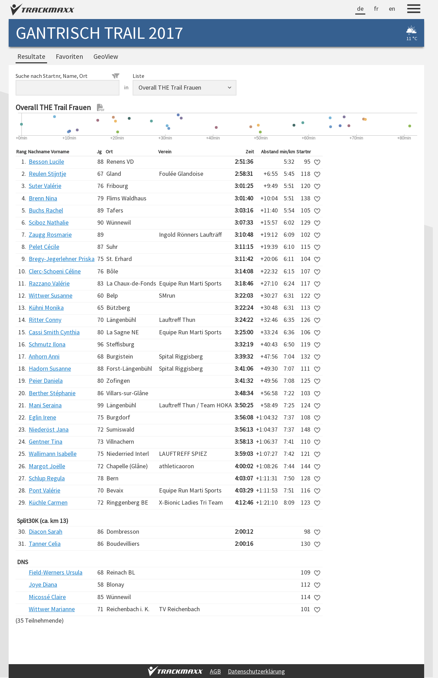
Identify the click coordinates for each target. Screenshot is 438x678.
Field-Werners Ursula (55, 572)
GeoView (105, 56)
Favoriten (69, 56)
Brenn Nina (43, 198)
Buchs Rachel (46, 210)
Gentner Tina (45, 441)
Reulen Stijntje (47, 174)
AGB (215, 671)
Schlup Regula (47, 478)
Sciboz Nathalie (49, 222)
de (360, 8)
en (392, 8)
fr (376, 8)
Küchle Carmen (48, 502)
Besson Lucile (46, 161)
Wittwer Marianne (52, 609)
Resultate (31, 56)
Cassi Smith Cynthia (54, 332)
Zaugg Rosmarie (50, 234)
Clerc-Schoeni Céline (55, 271)
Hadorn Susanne (50, 368)
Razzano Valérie (49, 283)
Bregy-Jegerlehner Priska (62, 259)
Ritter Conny (45, 320)
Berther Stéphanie (52, 393)
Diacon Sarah (45, 531)
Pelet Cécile (44, 247)
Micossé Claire (47, 597)
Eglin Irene (42, 417)
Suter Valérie (45, 186)
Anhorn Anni (44, 356)
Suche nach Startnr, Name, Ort (67, 75)
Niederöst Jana (49, 429)
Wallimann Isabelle (53, 454)
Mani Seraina (45, 405)
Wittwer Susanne (50, 295)
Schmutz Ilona (47, 344)
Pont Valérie (44, 490)
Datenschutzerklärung (256, 671)
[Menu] (413, 9)
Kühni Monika (46, 307)
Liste (138, 75)
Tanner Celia (45, 544)
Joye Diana (43, 584)
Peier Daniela (46, 381)
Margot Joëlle (47, 466)
